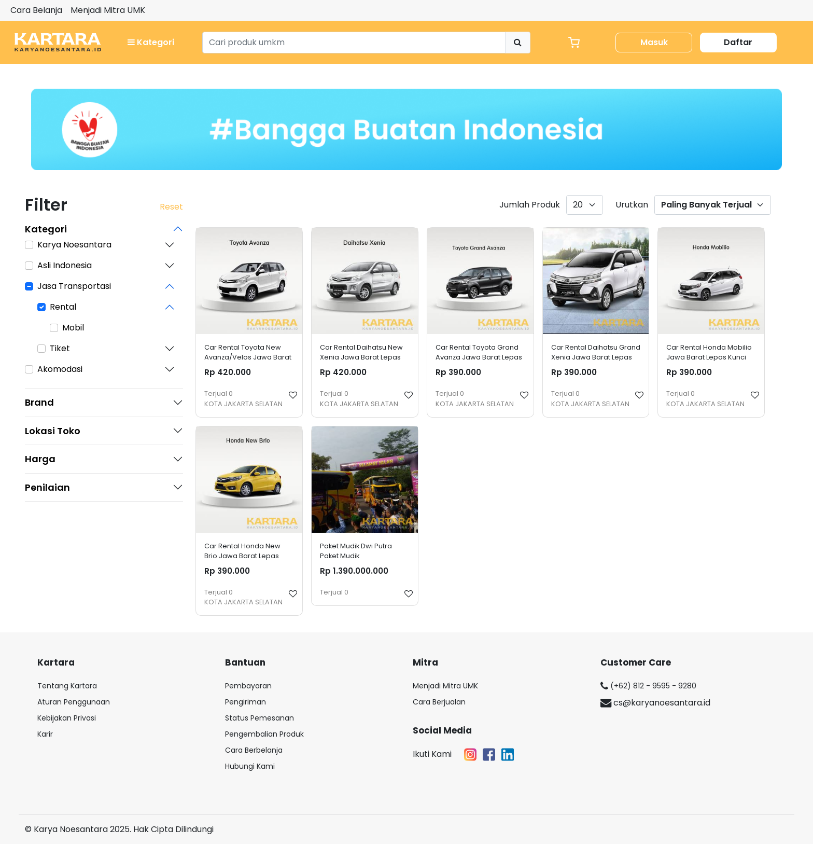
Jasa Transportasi (74, 286)
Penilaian (47, 487)
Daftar (738, 42)
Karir (45, 734)
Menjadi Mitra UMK (108, 10)
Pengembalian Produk (264, 734)
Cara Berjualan (439, 702)
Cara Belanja (36, 10)
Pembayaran (248, 686)
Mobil (73, 328)
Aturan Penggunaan (73, 702)
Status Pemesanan (259, 718)
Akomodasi (59, 369)
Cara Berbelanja (254, 750)
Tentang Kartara (67, 686)
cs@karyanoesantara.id (655, 703)
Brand (39, 402)
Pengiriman (245, 702)
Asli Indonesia (64, 265)
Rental (63, 307)
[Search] (354, 42)
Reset (171, 207)
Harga (40, 459)
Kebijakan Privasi (66, 718)
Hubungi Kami (250, 766)
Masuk (654, 42)
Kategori (151, 42)
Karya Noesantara (74, 245)
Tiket (60, 348)
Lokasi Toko (52, 431)
